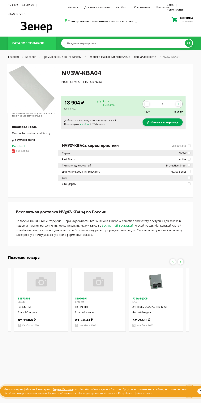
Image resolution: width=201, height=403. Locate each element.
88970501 (24, 298)
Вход (170, 5)
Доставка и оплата (97, 7)
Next (180, 262)
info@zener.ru (17, 14)
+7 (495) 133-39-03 (21, 5)
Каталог (73, 7)
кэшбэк (84, 124)
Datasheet (20, 148)
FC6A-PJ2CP (140, 298)
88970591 (81, 298)
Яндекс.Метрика (63, 389)
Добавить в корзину (162, 122)
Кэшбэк (121, 7)
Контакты (162, 7)
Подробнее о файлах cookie (135, 393)
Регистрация (175, 9)
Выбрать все (181, 145)
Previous (173, 262)
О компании (142, 7)
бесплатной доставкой (117, 225)
